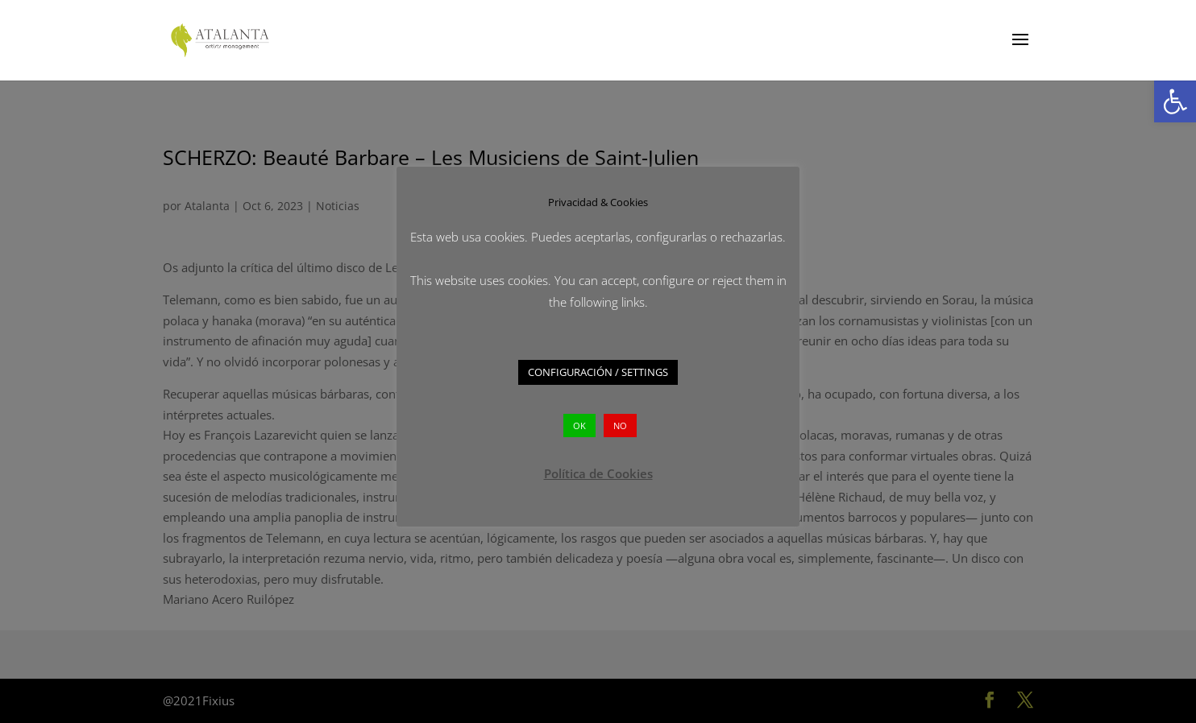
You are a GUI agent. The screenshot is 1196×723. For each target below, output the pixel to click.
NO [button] (620, 425)
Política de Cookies (598, 473)
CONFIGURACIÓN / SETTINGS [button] (598, 372)
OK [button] (579, 425)
